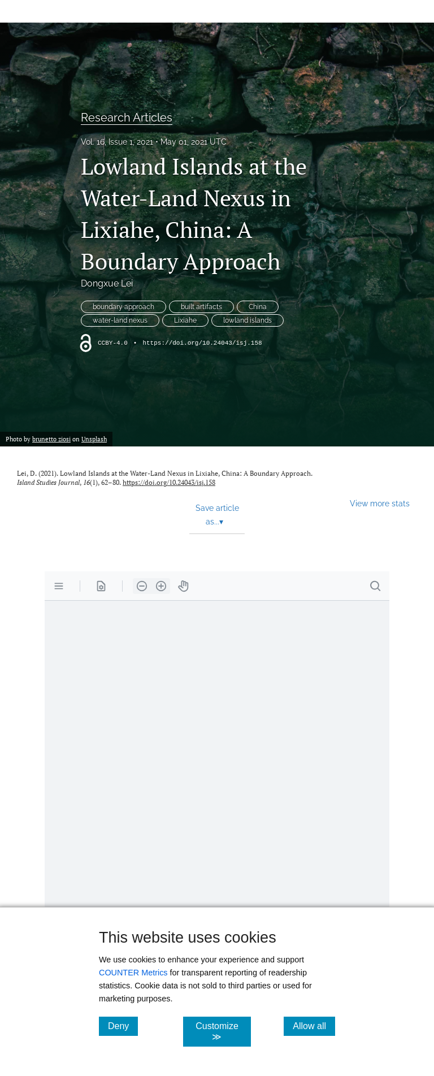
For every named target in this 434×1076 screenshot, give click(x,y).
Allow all (314, 1026)
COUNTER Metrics (133, 972)
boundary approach (123, 307)
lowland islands (247, 320)
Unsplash (94, 439)
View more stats (380, 503)
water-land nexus (120, 320)
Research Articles (126, 117)
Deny (123, 1026)
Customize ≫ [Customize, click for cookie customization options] (223, 1031)
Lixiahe (185, 320)
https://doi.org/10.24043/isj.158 (202, 343)
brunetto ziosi (51, 439)
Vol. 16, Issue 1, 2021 (117, 141)
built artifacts (201, 307)
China (258, 307)
